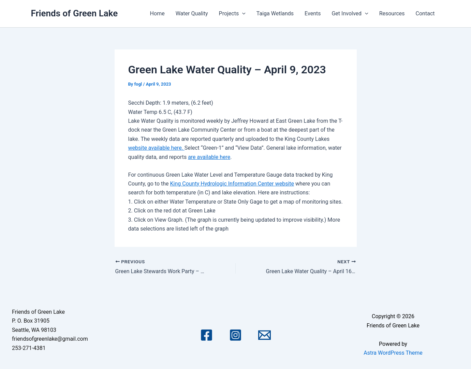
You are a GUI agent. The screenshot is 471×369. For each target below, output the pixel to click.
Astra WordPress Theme (393, 353)
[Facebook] (206, 335)
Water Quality (192, 13)
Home (157, 13)
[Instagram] (235, 335)
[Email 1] (264, 335)
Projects (232, 13)
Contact (425, 13)
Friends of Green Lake (74, 13)
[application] (242, 13)
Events (313, 13)
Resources (392, 13)
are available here (209, 157)
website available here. (156, 148)
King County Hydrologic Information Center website (232, 183)
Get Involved (350, 13)
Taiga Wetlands (275, 13)
